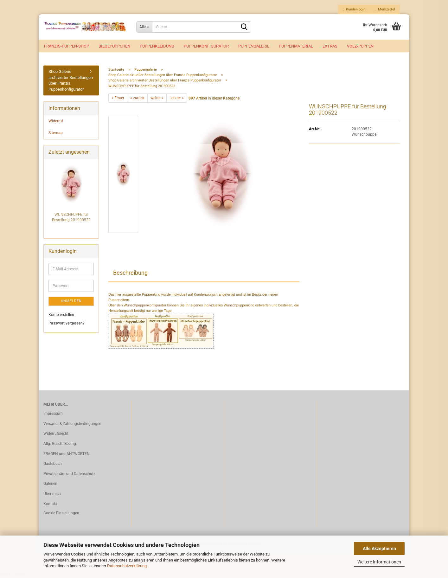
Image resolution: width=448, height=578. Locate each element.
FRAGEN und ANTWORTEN (66, 455)
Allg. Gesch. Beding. (60, 445)
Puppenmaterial (296, 46)
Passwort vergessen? (66, 324)
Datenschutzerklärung (127, 565)
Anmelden (71, 302)
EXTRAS (330, 46)
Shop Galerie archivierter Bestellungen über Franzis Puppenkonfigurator (70, 81)
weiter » (156, 99)
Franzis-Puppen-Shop (66, 46)
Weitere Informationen (379, 561)
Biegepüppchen (114, 46)
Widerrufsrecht (55, 435)
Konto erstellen (61, 315)
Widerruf (55, 122)
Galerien (50, 485)
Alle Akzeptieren (379, 548)
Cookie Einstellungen (61, 514)
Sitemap (55, 134)
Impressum (53, 415)
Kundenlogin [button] (354, 9)
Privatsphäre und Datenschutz (69, 475)
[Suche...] (144, 27)
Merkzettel (385, 9)
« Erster (118, 99)
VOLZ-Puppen (360, 46)
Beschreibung (130, 274)
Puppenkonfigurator (206, 46)
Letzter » (177, 99)
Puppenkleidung (157, 46)
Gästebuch (52, 465)
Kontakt (50, 505)
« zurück (137, 99)
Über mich (52, 495)
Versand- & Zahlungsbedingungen (72, 425)
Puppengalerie (253, 46)
